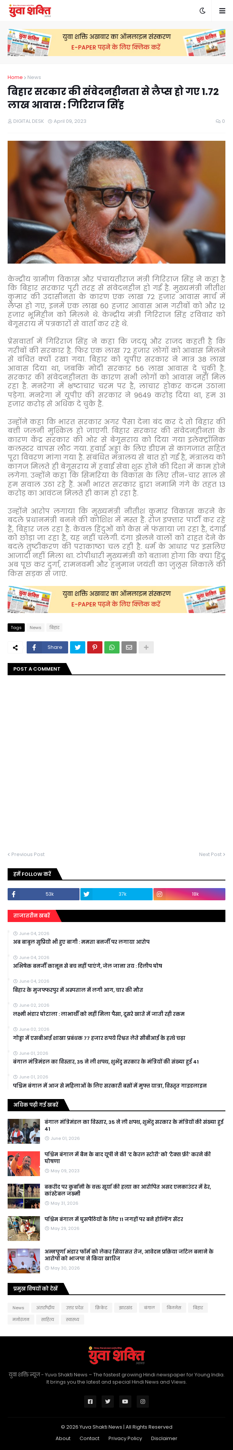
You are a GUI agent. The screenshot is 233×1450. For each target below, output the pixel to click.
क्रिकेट (101, 1308)
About (63, 1438)
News (34, 77)
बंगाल (149, 1308)
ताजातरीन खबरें (31, 915)
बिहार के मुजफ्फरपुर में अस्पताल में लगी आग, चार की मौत (78, 990)
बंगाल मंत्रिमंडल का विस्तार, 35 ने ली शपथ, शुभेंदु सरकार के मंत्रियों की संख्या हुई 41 (106, 1062)
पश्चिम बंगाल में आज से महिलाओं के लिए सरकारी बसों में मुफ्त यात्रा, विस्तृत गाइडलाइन (110, 1086)
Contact (89, 1438)
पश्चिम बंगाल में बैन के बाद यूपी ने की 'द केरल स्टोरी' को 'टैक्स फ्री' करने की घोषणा (128, 1158)
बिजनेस (174, 1308)
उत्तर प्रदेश (74, 1308)
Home (15, 77)
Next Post (210, 854)
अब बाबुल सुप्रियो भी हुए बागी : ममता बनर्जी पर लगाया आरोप (81, 942)
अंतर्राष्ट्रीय (45, 1308)
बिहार (54, 627)
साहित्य (47, 1319)
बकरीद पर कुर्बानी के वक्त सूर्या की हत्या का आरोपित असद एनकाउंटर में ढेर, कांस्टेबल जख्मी (128, 1190)
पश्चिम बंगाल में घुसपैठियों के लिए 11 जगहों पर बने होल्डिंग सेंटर (114, 1219)
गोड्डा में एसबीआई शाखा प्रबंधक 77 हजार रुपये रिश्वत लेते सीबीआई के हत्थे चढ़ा (99, 1038)
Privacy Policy (125, 1438)
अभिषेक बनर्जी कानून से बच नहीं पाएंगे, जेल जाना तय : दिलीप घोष (87, 966)
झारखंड (125, 1308)
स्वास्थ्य (72, 1319)
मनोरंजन (21, 1319)
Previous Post (28, 854)
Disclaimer (164, 1438)
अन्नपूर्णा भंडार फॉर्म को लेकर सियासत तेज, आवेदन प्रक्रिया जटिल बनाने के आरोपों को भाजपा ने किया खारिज (129, 1255)
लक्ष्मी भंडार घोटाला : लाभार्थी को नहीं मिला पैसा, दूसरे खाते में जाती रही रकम (99, 1014)
